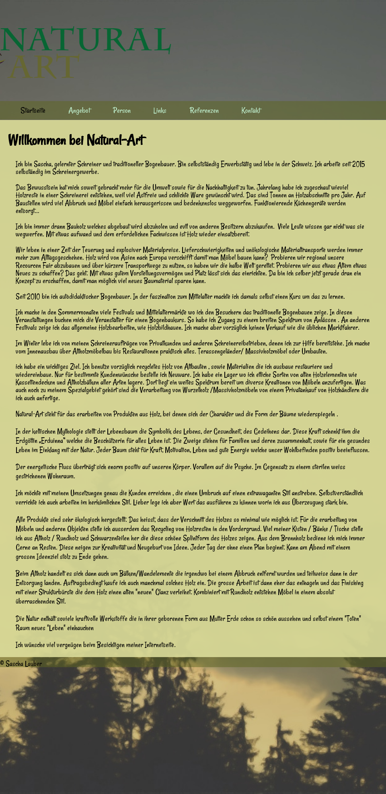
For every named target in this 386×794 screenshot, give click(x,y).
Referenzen (204, 110)
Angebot (79, 110)
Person (122, 110)
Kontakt (251, 110)
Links (160, 110)
